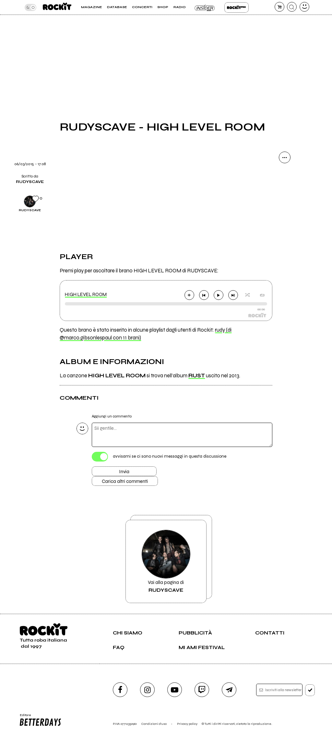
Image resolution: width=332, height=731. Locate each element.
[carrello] (279, 7)
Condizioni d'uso (154, 724)
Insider (205, 7)
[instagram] (147, 689)
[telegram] (229, 689)
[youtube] (174, 689)
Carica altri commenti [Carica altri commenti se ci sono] (125, 481)
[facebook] (120, 689)
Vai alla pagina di (166, 561)
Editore (41, 720)
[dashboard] (304, 7)
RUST (196, 375)
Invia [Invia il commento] (124, 471)
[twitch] (202, 689)
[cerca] (292, 7)
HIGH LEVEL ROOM (86, 294)
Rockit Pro (236, 7)
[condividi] (284, 157)
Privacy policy (187, 724)
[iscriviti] (310, 690)
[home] (57, 7)
